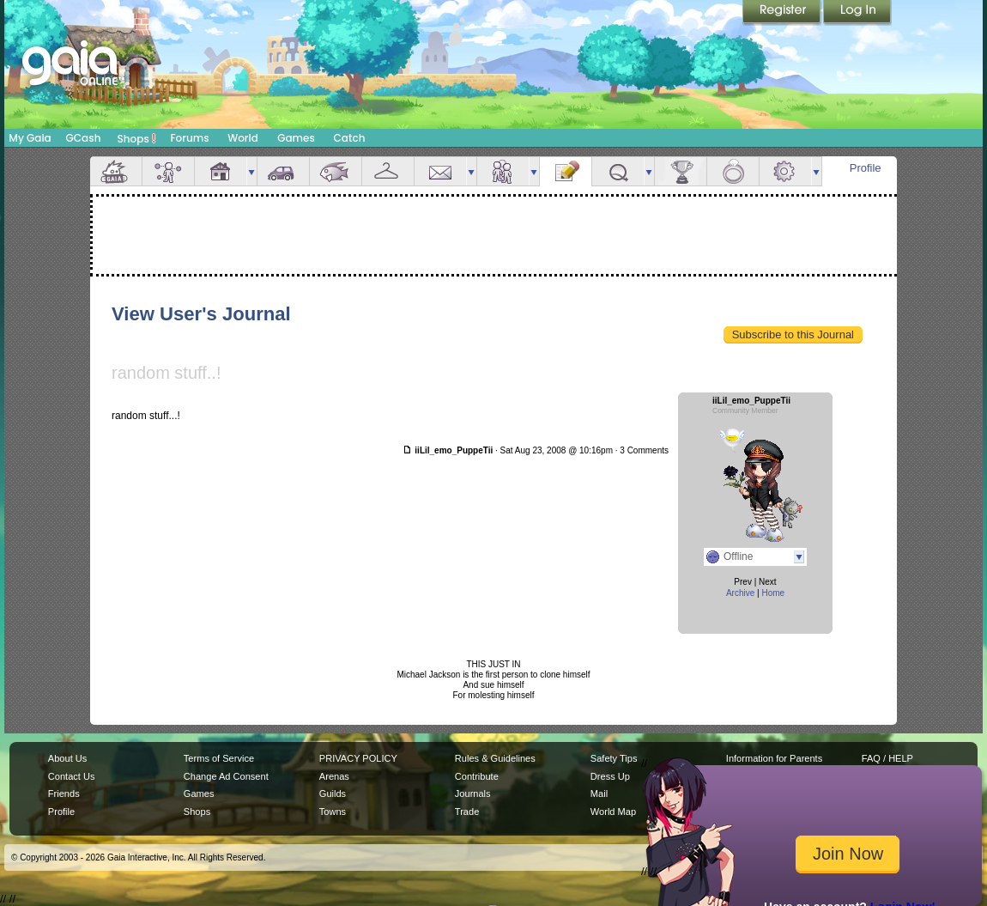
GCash (83, 138)
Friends (503, 171)
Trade (467, 811)
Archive (740, 593)
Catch (350, 138)
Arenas (334, 776)
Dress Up (610, 776)
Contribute (477, 776)
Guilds (332, 793)
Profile (865, 167)
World (242, 138)
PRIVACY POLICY (358, 758)
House (220, 171)
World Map (613, 811)
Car (283, 171)
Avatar (168, 171)
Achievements (680, 171)
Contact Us (71, 776)
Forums (189, 138)
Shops (137, 138)
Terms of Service (219, 758)
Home (772, 593)
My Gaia (30, 138)
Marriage (733, 171)
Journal (565, 171)
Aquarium (335, 171)
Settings (785, 171)
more (251, 171)
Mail (440, 171)
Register (782, 13)
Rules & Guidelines (495, 758)
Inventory (388, 171)
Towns (332, 811)
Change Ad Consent (226, 776)
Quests (618, 171)
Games (296, 138)
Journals (473, 793)
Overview (116, 171)
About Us (67, 758)
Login (857, 13)
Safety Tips (614, 758)
